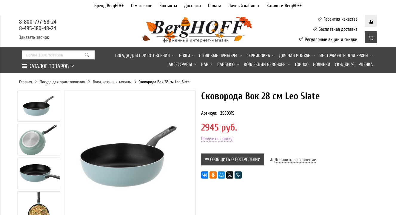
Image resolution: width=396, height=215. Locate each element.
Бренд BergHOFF (109, 5)
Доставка (192, 5)
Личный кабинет (243, 5)
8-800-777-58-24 (38, 22)
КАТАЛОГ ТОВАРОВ (48, 66)
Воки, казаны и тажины (112, 82)
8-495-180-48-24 (37, 28)
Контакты (168, 5)
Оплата (214, 5)
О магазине (141, 5)
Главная (25, 82)
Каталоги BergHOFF (284, 5)
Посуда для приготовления (62, 82)
